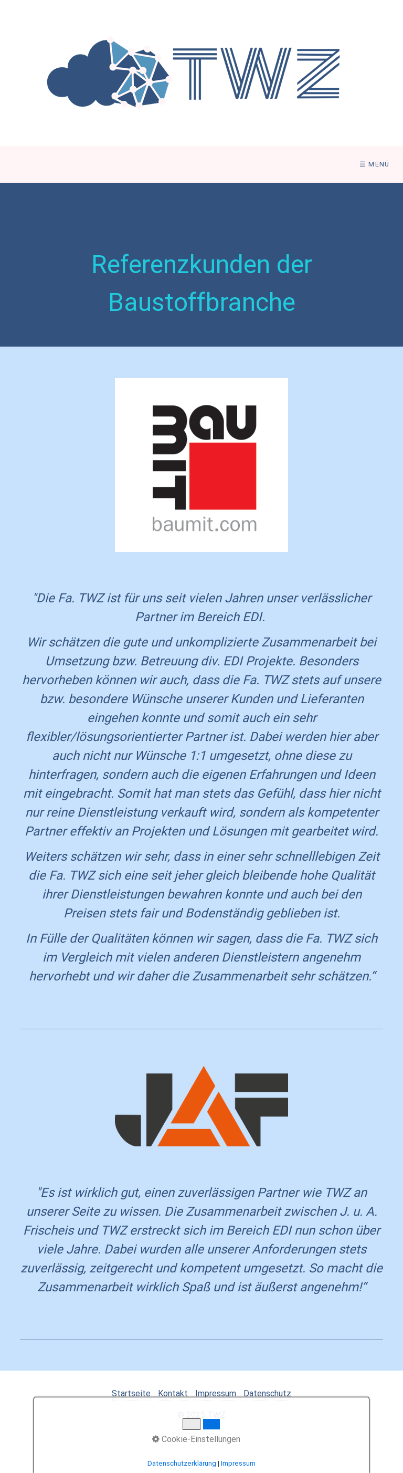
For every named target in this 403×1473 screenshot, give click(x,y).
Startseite (131, 1393)
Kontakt (173, 1393)
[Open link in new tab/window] (202, 465)
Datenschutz (267, 1393)
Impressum (215, 1393)
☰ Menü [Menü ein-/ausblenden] (374, 164)
